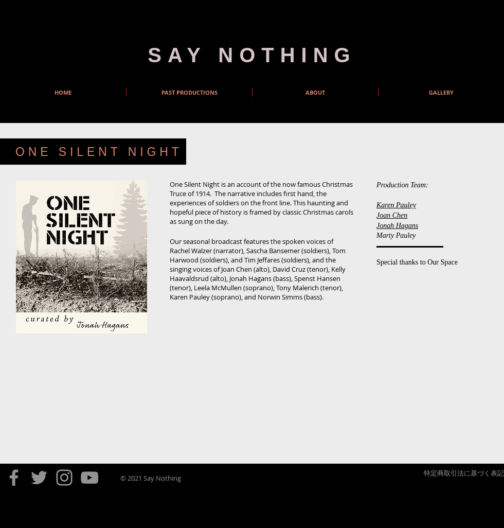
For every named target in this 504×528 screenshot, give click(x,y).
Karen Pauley (396, 205)
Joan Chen (391, 215)
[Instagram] (64, 477)
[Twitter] (39, 477)
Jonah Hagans (397, 226)
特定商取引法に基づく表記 (464, 473)
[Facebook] (14, 477)
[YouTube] (89, 477)
